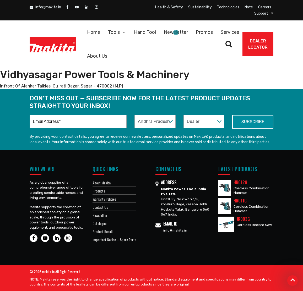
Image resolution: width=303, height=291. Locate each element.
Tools (117, 32)
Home (93, 32)
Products (99, 191)
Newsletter (176, 32)
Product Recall (102, 231)
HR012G (240, 182)
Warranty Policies (104, 199)
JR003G (243, 219)
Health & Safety (169, 7)
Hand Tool (145, 32)
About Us (97, 56)
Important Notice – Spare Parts (114, 239)
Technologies (228, 7)
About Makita (102, 182)
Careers (264, 7)
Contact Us (100, 207)
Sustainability (200, 7)
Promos (204, 32)
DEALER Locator (258, 44)
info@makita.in (45, 7)
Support (261, 13)
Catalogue (99, 223)
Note (249, 7)
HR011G (240, 200)
